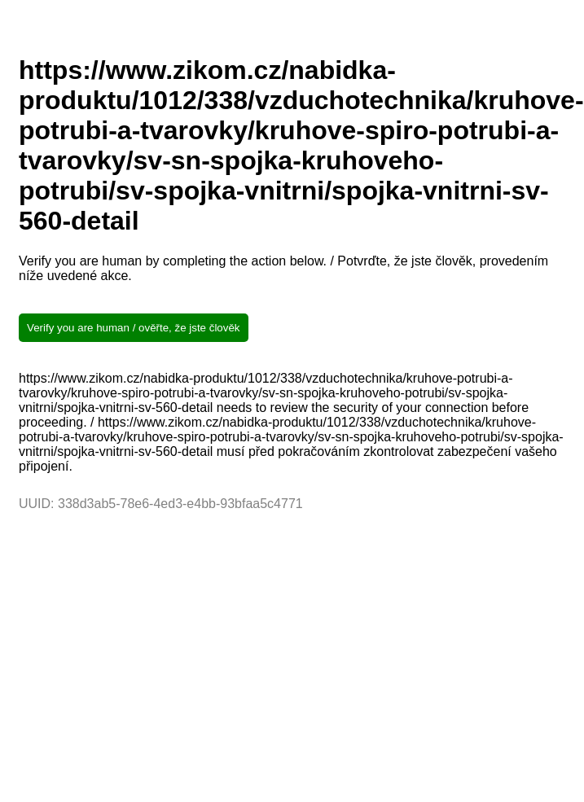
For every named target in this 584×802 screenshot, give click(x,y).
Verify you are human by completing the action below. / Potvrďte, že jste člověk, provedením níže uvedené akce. (283, 268)
